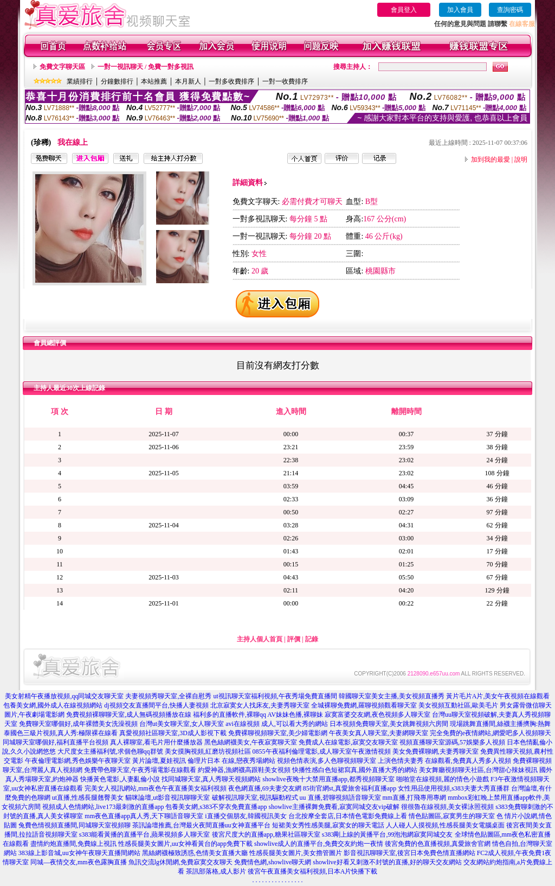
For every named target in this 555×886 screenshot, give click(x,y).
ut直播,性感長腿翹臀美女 (88, 797)
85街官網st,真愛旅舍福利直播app (349, 788)
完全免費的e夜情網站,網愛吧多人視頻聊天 (490, 733)
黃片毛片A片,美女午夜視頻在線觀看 (498, 696)
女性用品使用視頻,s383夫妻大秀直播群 (453, 788)
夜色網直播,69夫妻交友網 (264, 788)
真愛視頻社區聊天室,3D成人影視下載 (173, 733)
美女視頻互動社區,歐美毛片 (458, 705)
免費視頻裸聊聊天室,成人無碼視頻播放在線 (128, 714)
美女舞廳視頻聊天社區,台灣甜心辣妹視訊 (478, 770)
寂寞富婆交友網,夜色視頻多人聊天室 (377, 714)
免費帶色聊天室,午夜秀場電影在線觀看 (140, 770)
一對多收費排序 (231, 81)
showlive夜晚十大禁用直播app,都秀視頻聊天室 (328, 779)
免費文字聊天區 (62, 67)
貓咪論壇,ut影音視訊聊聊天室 (167, 797)
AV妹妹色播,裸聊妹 (295, 714)
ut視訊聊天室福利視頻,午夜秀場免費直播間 (275, 696)
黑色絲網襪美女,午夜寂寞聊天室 (250, 742)
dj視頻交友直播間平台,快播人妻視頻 (156, 705)
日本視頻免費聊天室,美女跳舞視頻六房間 (389, 724)
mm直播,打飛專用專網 (415, 797)
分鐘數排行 (117, 81)
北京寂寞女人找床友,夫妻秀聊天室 (259, 705)
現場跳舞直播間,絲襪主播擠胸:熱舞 (500, 724)
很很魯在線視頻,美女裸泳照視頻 (447, 807)
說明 (520, 159)
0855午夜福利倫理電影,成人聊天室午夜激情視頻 (322, 751)
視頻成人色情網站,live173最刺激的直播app (103, 807)
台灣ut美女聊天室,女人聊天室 (181, 724)
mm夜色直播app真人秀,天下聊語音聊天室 (144, 816)
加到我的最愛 (490, 159)
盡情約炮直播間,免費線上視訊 (73, 843)
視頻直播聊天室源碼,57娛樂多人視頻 (452, 742)
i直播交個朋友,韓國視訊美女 (245, 816)
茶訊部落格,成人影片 (216, 871)
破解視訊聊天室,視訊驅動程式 (255, 797)
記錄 (311, 639)
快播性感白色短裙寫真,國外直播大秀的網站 (354, 770)
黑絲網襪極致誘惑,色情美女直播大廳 (195, 853)
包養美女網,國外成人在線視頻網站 (52, 705)
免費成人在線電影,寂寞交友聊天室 (348, 742)
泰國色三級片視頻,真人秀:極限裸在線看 (61, 733)
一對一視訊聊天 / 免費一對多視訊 (145, 67)
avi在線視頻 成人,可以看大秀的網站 (276, 724)
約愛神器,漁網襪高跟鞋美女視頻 (244, 770)
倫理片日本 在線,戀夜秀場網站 (231, 760)
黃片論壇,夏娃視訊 (159, 760)
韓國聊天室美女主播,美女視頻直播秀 (391, 696)
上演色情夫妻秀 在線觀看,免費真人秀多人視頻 (444, 760)
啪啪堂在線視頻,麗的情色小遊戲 (442, 779)
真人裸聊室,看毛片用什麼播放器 (156, 742)
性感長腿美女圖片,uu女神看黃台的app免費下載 (185, 843)
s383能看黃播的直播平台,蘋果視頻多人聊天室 (144, 834)
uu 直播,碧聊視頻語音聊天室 (340, 797)
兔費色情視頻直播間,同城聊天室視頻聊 (74, 825)
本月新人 (188, 81)
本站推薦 (154, 81)
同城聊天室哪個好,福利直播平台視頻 (55, 742)
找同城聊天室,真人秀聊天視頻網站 (211, 779)
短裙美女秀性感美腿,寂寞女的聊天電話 (328, 825)
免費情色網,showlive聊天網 (272, 862)
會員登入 (404, 10)
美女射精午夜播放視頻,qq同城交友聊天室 (64, 696)
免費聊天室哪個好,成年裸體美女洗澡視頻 (78, 724)
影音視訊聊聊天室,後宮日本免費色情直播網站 (409, 853)
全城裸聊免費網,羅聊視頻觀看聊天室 (364, 705)
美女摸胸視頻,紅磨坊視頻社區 (208, 751)
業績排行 (80, 81)
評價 (293, 639)
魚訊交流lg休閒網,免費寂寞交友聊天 (180, 862)
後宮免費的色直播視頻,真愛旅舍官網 (438, 843)
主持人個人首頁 (259, 639)
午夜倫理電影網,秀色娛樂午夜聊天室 (78, 760)
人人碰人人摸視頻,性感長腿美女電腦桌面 (445, 825)
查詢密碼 (510, 10)
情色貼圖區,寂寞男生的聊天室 (452, 816)
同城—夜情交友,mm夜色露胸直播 (78, 862)
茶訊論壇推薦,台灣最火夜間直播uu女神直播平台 (201, 825)
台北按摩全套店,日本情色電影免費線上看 (347, 816)
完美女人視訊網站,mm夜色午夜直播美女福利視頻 (156, 788)
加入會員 (460, 10)
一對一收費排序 (285, 81)
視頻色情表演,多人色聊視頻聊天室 (326, 760)
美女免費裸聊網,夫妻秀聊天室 (435, 751)
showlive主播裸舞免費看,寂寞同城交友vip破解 (333, 807)
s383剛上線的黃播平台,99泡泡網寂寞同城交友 (387, 834)
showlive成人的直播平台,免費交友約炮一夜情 (318, 843)
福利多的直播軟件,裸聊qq (229, 714)
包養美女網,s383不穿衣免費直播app (216, 807)
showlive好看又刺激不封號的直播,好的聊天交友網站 (387, 862)
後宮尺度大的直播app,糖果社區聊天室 (266, 834)
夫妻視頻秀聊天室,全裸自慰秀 (168, 696)
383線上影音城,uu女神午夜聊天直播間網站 (79, 853)
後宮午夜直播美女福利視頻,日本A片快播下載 (313, 871)
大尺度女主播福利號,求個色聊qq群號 (110, 751)
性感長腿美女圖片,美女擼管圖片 (295, 853)
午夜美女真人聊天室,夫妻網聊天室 (378, 733)
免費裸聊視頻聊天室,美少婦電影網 (277, 733)
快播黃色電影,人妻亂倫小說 (120, 779)
